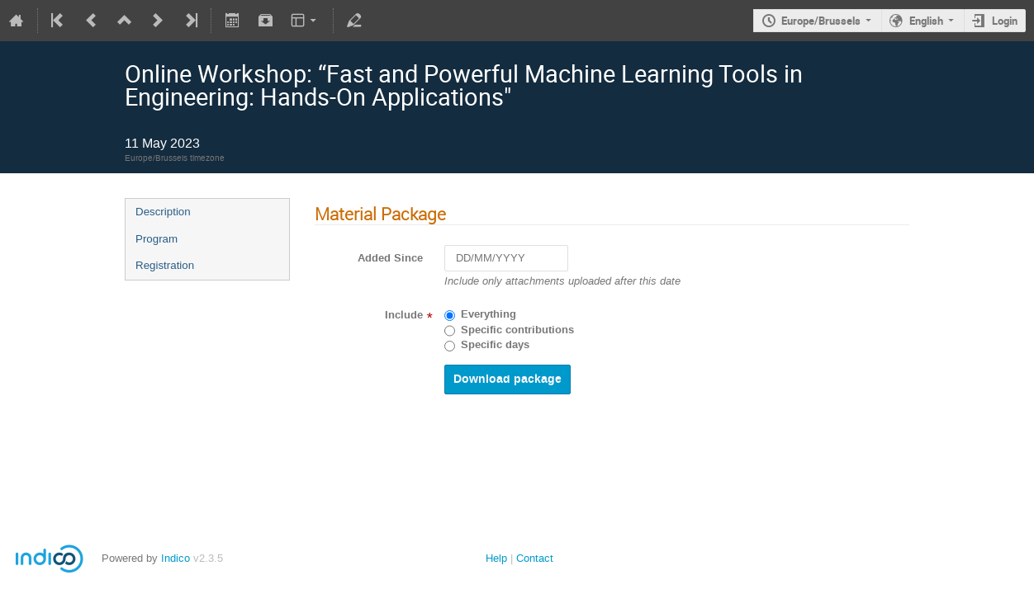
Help (496, 558)
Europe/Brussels (821, 20)
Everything (488, 314)
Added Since (390, 258)
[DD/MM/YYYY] (506, 258)
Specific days (495, 344)
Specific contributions (517, 330)
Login (1004, 20)
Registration (164, 265)
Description (163, 211)
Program (156, 239)
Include (404, 315)
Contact (534, 558)
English (926, 20)
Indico (175, 558)
